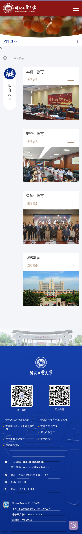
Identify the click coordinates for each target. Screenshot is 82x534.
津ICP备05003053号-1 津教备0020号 (31, 508)
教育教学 (19, 58)
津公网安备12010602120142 (27, 514)
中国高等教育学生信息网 (53, 419)
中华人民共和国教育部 (17, 419)
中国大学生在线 (48, 426)
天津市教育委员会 (15, 438)
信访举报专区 (12, 445)
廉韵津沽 (45, 438)
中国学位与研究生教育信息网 (19, 427)
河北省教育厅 (47, 432)
